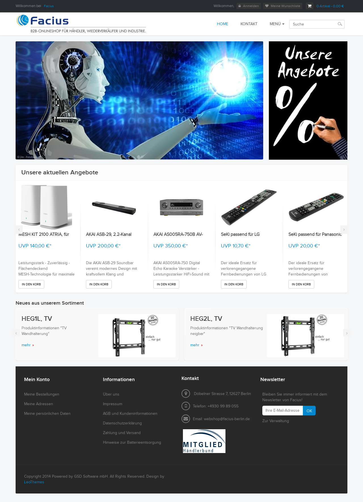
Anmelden (249, 6)
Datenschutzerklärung (122, 423)
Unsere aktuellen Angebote (59, 172)
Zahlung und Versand (122, 433)
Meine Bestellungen (41, 394)
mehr (26, 345)
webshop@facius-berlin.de (227, 419)
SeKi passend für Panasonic (315, 234)
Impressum (112, 404)
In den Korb (31, 284)
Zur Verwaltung (275, 421)
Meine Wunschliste (282, 6)
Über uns (111, 394)
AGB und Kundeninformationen (130, 413)
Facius (49, 6)
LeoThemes (34, 482)
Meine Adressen (38, 404)
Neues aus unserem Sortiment (50, 303)
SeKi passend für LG (240, 234)
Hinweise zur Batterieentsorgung (132, 442)
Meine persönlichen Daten (47, 413)
